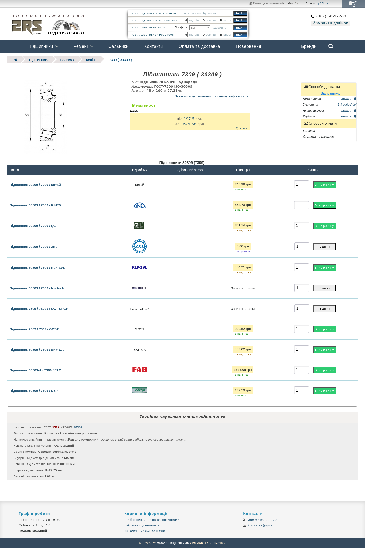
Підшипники (40, 46)
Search (331, 46)
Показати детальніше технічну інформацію (212, 95)
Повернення (248, 46)
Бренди (309, 46)
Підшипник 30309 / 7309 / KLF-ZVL (37, 267)
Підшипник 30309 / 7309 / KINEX (35, 204)
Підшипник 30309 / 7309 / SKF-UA (37, 349)
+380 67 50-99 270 (261, 519)
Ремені (81, 46)
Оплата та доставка (199, 46)
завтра (348, 97)
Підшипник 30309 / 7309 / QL (33, 225)
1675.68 (188, 123)
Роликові (61, 59)
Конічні (83, 59)
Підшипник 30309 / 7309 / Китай (35, 184)
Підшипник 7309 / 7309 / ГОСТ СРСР (39, 308)
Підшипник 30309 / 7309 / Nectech (37, 287)
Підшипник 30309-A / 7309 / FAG (35, 369)
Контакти (153, 46)
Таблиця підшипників (267, 3)
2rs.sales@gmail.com (265, 524)
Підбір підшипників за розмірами (151, 519)
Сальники (118, 46)
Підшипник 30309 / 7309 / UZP (34, 390)
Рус (297, 3)
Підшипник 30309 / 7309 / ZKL (33, 246)
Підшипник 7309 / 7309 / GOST (34, 328)
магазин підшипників (173, 542)
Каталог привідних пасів (144, 530)
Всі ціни (240, 127)
